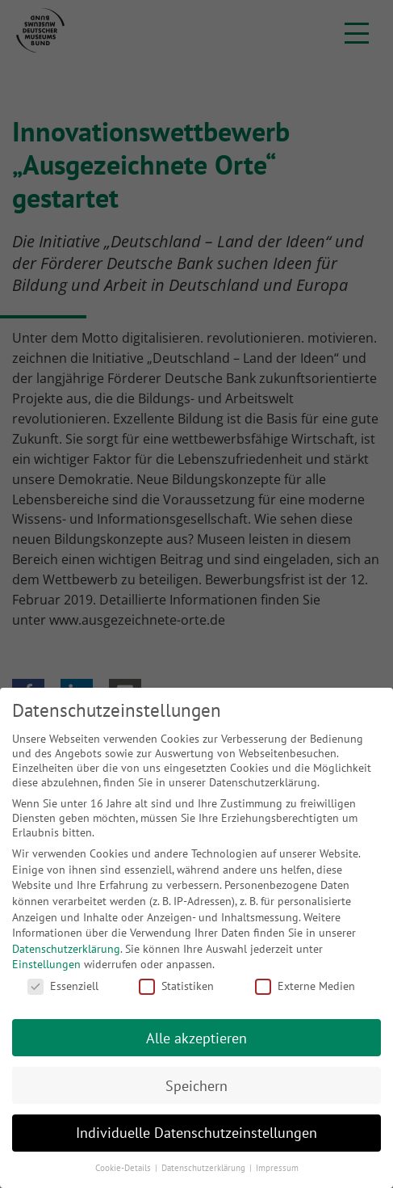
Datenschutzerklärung (66, 949)
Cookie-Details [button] (124, 1167)
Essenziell (62, 986)
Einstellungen (46, 964)
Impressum (277, 1167)
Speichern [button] (196, 1085)
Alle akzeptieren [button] (196, 1038)
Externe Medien (305, 986)
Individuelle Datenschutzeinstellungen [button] (196, 1132)
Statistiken (176, 986)
